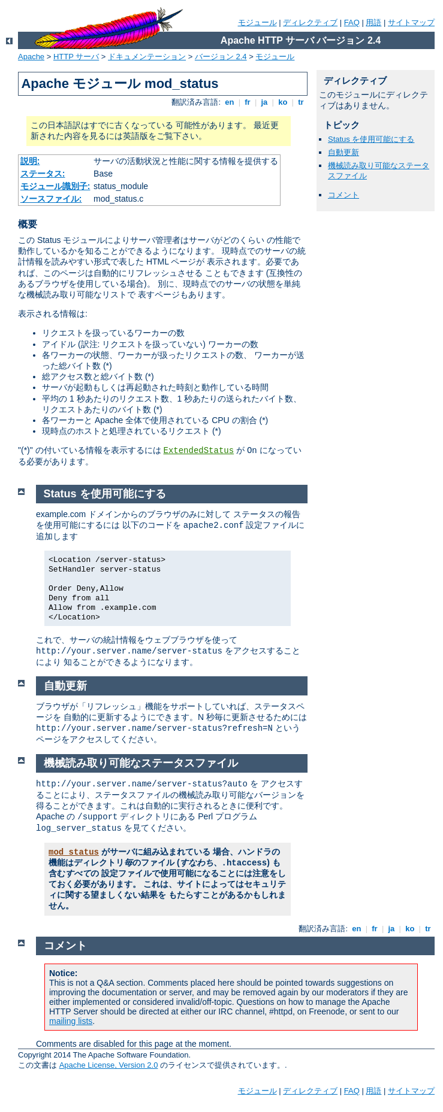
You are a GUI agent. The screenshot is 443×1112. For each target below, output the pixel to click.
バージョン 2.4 (221, 56)
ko (283, 102)
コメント (343, 194)
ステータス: (42, 173)
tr (301, 102)
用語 (373, 22)
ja (264, 102)
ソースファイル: (51, 198)
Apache (31, 56)
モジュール (257, 22)
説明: (30, 161)
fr (248, 102)
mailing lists (70, 1021)
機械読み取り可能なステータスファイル (141, 763)
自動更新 (343, 152)
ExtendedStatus (199, 450)
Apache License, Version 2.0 (108, 1065)
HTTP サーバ (76, 56)
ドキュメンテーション (147, 56)
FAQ (352, 22)
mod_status (74, 852)
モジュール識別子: (55, 186)
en (229, 102)
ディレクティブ (310, 22)
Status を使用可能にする (371, 139)
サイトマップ (411, 22)
